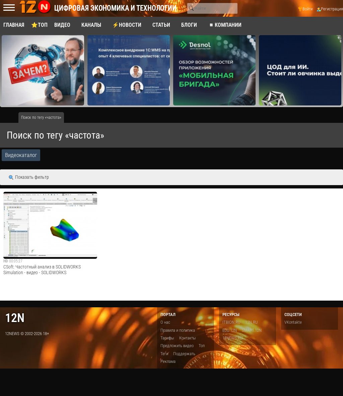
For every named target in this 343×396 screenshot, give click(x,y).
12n (14, 318)
